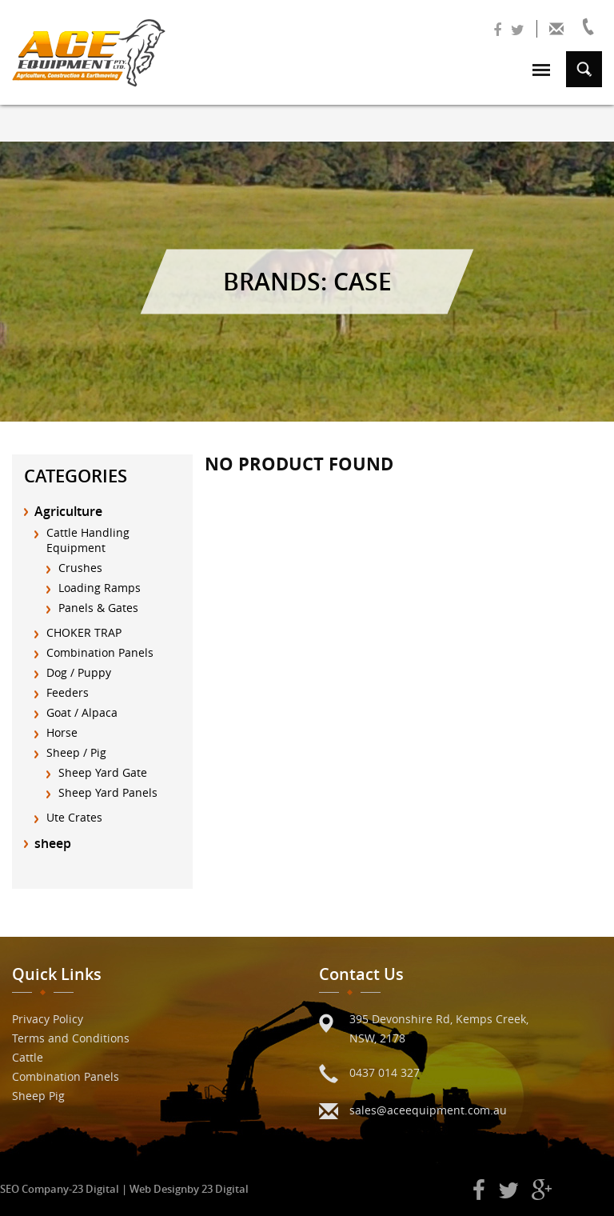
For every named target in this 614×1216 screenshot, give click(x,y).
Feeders (67, 692)
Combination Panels (100, 652)
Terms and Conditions (71, 1038)
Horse (62, 732)
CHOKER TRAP (84, 632)
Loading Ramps (99, 587)
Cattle (27, 1057)
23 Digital (95, 1189)
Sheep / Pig (76, 752)
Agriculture (68, 511)
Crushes (80, 567)
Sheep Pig (38, 1095)
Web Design (158, 1189)
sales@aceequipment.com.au (428, 1110)
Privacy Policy (47, 1018)
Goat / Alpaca (82, 712)
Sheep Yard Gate (102, 772)
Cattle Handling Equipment (88, 540)
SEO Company (34, 1189)
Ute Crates (74, 817)
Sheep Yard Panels (107, 792)
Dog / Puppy (78, 672)
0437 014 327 (384, 1072)
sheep (52, 843)
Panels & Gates (98, 607)
